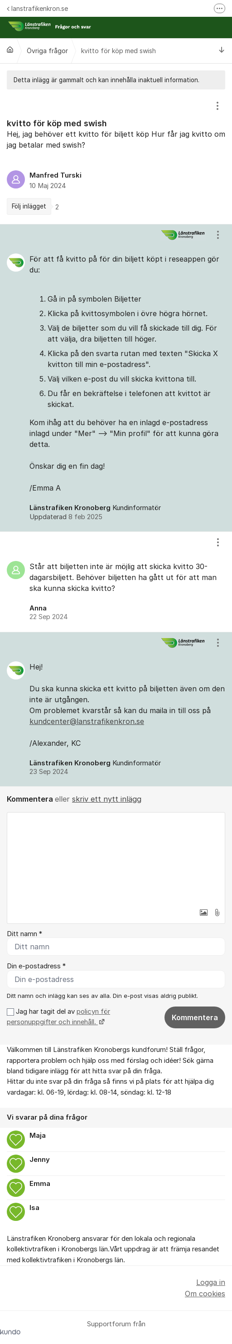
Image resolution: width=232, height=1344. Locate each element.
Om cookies (205, 1293)
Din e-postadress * (36, 966)
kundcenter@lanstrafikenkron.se (86, 721)
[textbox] (116, 858)
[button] (203, 912)
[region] (116, 156)
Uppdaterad (65, 517)
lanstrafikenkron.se (37, 8)
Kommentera (195, 1017)
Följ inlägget (29, 206)
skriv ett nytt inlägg (106, 798)
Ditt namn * (24, 934)
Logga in (210, 1282)
